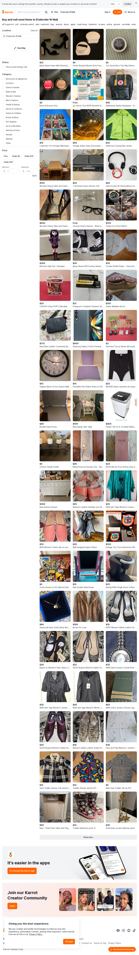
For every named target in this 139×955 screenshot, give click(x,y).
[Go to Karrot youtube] (128, 930)
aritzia (109, 24)
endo (134, 24)
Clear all (34, 30)
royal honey (82, 24)
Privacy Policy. (36, 934)
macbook (45, 24)
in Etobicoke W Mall (45, 19)
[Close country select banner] (136, 3)
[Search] (46, 12)
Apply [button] (34, 175)
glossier (117, 24)
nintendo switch (27, 24)
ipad (37, 24)
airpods (59, 24)
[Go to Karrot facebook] (118, 930)
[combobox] (21, 36)
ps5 (17, 24)
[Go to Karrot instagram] (123, 930)
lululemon (93, 24)
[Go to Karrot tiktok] (134, 930)
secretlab (126, 24)
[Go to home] (7, 12)
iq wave (101, 24)
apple (73, 24)
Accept (69, 941)
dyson (66, 24)
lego (52, 24)
